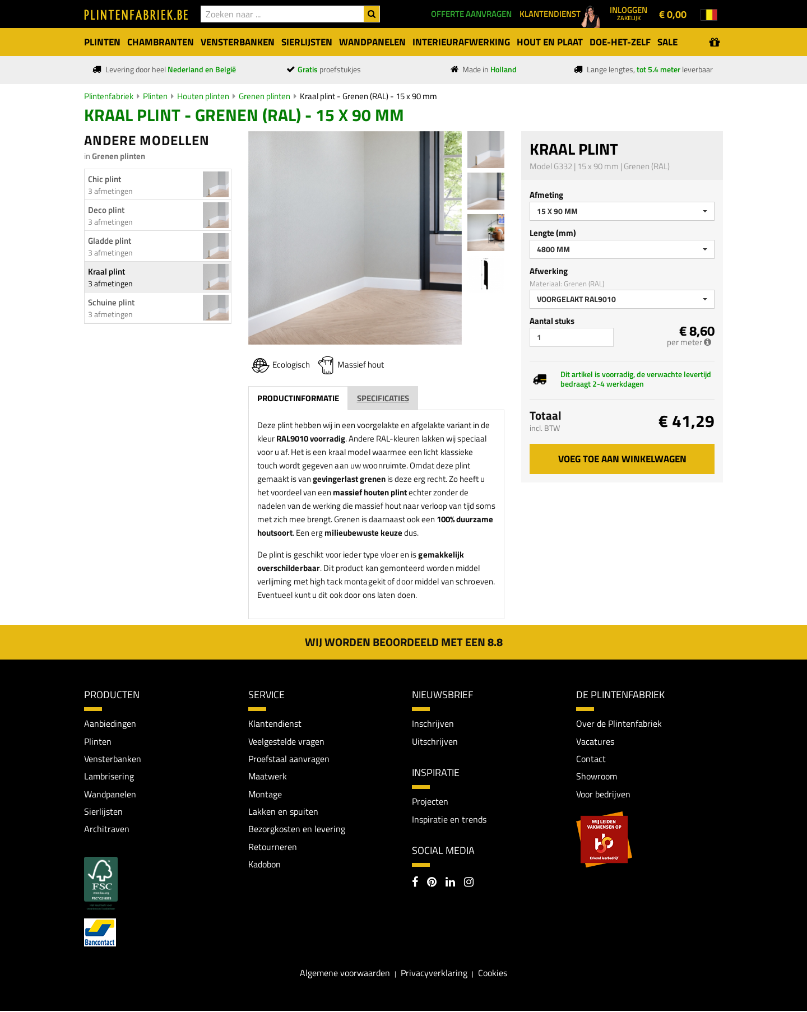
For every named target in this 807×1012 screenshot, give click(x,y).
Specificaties (383, 398)
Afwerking (549, 270)
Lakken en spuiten (283, 812)
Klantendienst (275, 723)
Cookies (492, 974)
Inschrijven (433, 723)
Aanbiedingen (110, 723)
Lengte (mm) (553, 232)
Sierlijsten (103, 812)
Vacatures (595, 741)
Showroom (596, 776)
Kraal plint (106, 271)
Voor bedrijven (603, 794)
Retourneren (272, 848)
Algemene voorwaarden (345, 974)
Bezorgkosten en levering (296, 830)
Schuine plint (111, 302)
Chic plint (104, 179)
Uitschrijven (435, 741)
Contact (591, 759)
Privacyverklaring (434, 974)
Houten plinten (203, 96)
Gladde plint (109, 240)
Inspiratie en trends (449, 819)
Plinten (155, 96)
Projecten (430, 802)
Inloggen (628, 12)
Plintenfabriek (108, 96)
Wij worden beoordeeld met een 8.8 (404, 642)
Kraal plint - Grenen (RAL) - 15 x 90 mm (368, 96)
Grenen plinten (264, 96)
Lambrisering (109, 776)
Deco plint (106, 209)
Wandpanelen (110, 794)
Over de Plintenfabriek (619, 723)
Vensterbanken (112, 759)
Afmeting (546, 194)
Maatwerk (267, 776)
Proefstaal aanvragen (289, 759)
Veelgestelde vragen (286, 741)
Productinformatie (298, 398)
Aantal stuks (552, 320)
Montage (265, 794)
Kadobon (264, 865)
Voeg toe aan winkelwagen (622, 459)
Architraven (106, 830)
